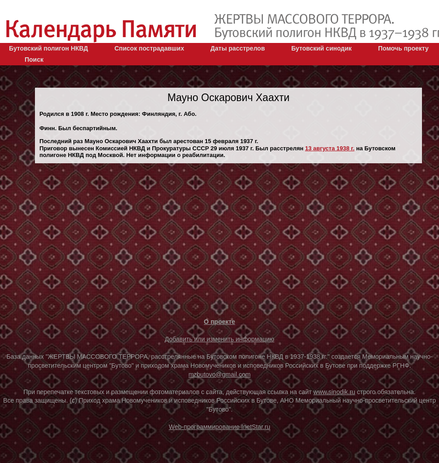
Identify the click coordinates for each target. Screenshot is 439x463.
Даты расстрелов (238, 48)
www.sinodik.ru (334, 391)
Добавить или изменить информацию (220, 339)
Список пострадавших (149, 48)
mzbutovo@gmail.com (220, 374)
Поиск (34, 59)
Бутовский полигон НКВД (48, 48)
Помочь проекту (403, 48)
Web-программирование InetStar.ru (220, 426)
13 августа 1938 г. (329, 148)
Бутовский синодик (321, 48)
